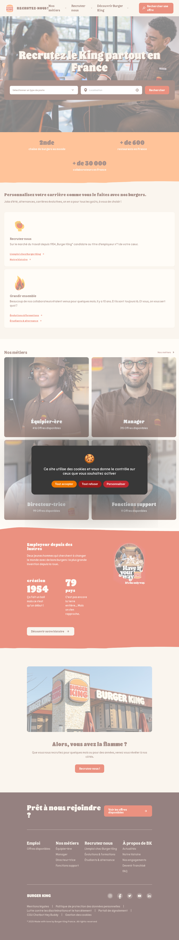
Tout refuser (90, 484)
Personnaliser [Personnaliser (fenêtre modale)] (116, 484)
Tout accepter (64, 484)
